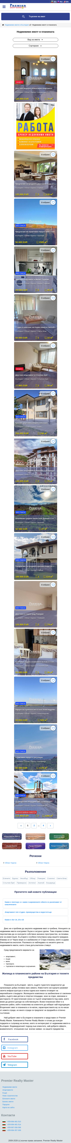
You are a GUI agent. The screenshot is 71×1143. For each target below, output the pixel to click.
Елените (6, 878)
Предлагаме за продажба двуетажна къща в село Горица (35, 184)
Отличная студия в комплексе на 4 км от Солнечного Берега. (35, 662)
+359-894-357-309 (14, 1130)
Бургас (15, 878)
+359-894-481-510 (14, 1122)
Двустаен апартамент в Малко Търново (32, 280)
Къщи (4, 1093)
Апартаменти (7, 1090)
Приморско (21, 883)
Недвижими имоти (9, 1087)
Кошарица (50, 883)
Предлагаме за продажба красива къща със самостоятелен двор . (35, 566)
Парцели (5, 1105)
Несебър (24, 878)
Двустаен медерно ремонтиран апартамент (33, 88)
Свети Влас (62, 878)
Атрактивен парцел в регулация (29, 757)
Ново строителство (10, 1096)
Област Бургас (9, 863)
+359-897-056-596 (14, 1127)
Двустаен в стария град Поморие (29, 614)
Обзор (32, 878)
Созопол (51, 878)
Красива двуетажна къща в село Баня (31, 423)
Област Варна (42, 863)
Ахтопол (32, 883)
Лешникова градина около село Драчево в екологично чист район (35, 518)
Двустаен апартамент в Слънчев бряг (31, 375)
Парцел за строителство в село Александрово (35, 710)
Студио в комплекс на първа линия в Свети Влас (35, 327)
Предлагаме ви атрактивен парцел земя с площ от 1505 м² (35, 232)
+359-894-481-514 (14, 1124)
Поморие (41, 878)
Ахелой (41, 883)
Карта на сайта (8, 1107)
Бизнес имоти (7, 1102)
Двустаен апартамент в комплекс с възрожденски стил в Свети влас (35, 471)
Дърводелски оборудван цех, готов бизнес (33, 802)
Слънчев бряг (9, 883)
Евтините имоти (8, 1099)
